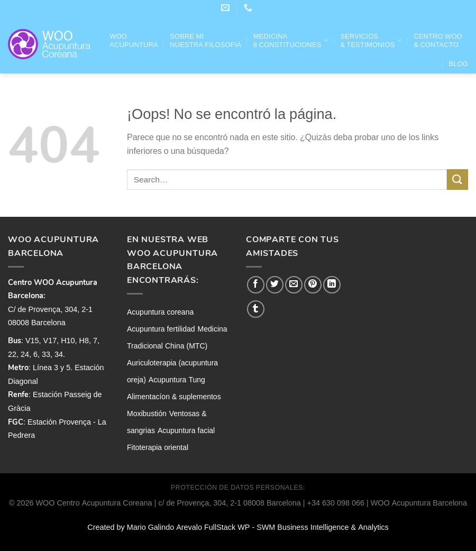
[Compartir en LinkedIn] (332, 284)
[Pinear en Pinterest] (313, 284)
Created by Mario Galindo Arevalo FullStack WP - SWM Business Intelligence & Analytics (237, 527)
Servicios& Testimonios (370, 41)
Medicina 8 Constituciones (290, 41)
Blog (458, 64)
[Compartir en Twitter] (274, 284)
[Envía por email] (294, 284)
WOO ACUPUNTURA (133, 41)
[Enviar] (457, 179)
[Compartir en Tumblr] (255, 309)
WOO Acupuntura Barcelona (419, 503)
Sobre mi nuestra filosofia (205, 41)
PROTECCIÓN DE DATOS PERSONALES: (238, 487)
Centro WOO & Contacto (438, 41)
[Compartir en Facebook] (255, 284)
